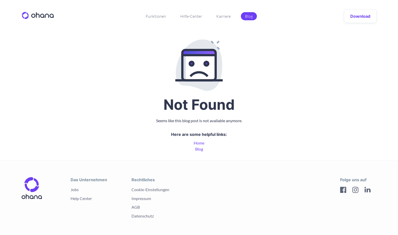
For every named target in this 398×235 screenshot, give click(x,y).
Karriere (223, 16)
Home (199, 142)
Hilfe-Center (191, 16)
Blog (249, 16)
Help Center (81, 198)
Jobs (75, 189)
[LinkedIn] (367, 190)
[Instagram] (355, 190)
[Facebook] (343, 190)
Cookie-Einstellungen (150, 189)
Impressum (141, 198)
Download (360, 16)
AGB (135, 207)
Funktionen (156, 16)
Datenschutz (142, 215)
